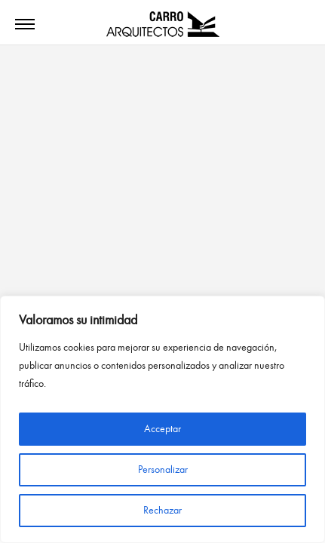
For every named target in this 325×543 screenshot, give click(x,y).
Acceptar (162, 428)
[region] (162, 419)
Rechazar (162, 510)
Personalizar (163, 469)
